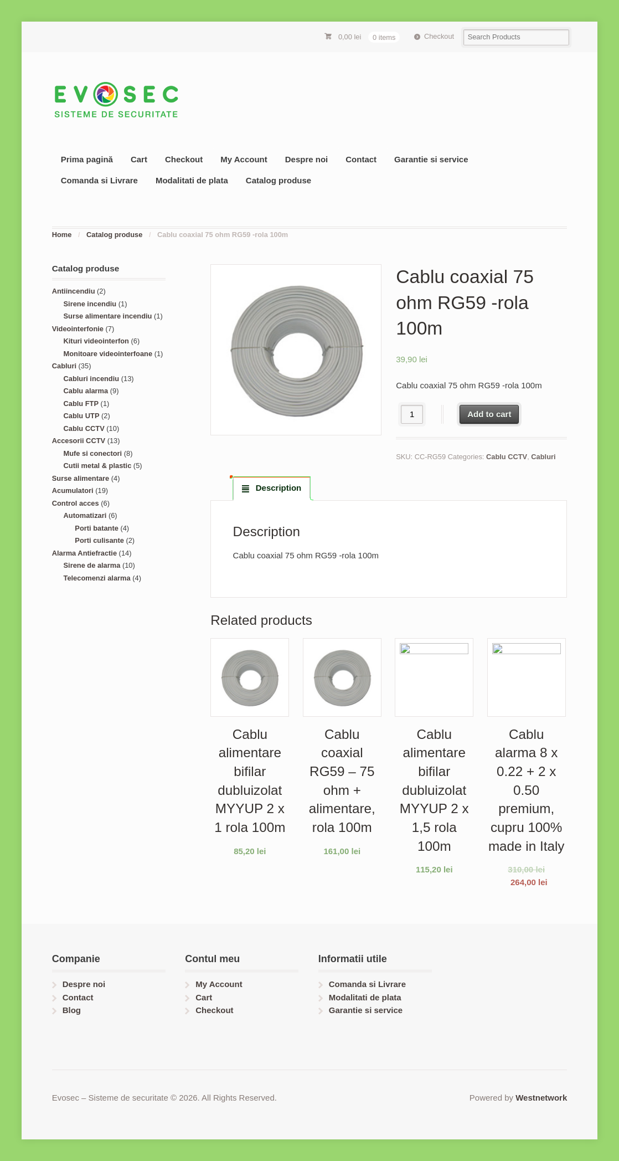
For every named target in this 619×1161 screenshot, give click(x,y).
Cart (139, 159)
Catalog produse (278, 180)
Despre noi (306, 159)
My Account (243, 159)
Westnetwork (541, 1097)
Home (62, 234)
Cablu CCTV (506, 457)
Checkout (439, 36)
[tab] (272, 488)
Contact (360, 159)
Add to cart (489, 414)
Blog (72, 1010)
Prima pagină (87, 159)
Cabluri (543, 457)
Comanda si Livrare (99, 180)
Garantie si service (431, 159)
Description (278, 487)
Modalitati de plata (192, 180)
